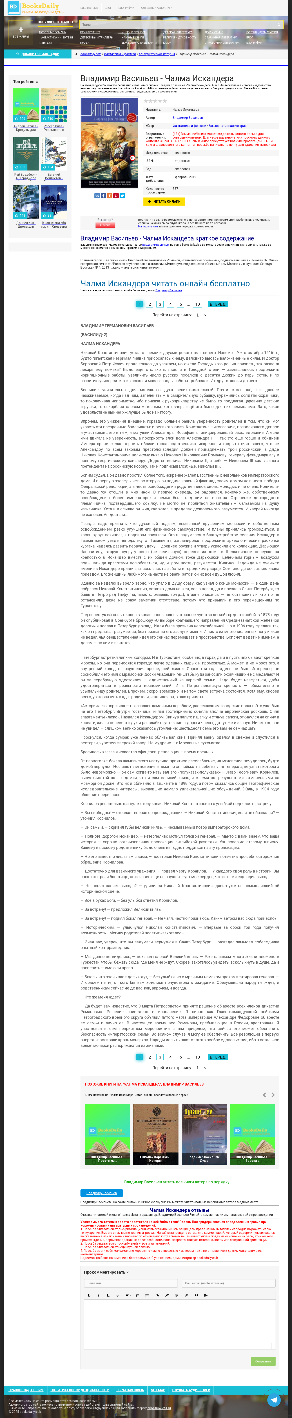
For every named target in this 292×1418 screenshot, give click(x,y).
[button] (89, 1295)
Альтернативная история (228, 126)
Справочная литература (222, 42)
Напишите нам (148, 226)
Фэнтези (45, 42)
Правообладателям (26, 1390)
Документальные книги (139, 42)
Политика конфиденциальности (80, 1390)
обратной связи (159, 1408)
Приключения (90, 32)
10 (197, 304)
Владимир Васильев (188, 117)
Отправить (263, 1361)
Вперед (217, 304)
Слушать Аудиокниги (156, 7)
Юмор (167, 42)
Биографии (126, 7)
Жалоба (105, 225)
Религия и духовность (179, 37)
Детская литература (177, 32)
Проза (84, 42)
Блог (108, 7)
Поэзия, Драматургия (262, 32)
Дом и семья (214, 32)
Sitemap (158, 1390)
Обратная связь (130, 1390)
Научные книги (133, 37)
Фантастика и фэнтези (56, 37)
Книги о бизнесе (134, 32)
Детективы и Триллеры (96, 37)
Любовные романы (52, 32)
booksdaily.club (37, 8)
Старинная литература (221, 37)
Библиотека (89, 7)
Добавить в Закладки (37, 54)
